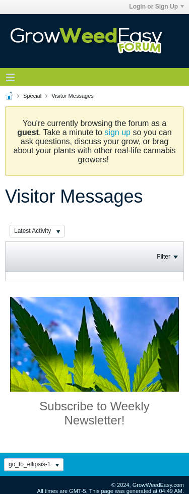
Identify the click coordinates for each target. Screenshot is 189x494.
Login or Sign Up (156, 6)
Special (32, 96)
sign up (117, 132)
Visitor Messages (72, 96)
